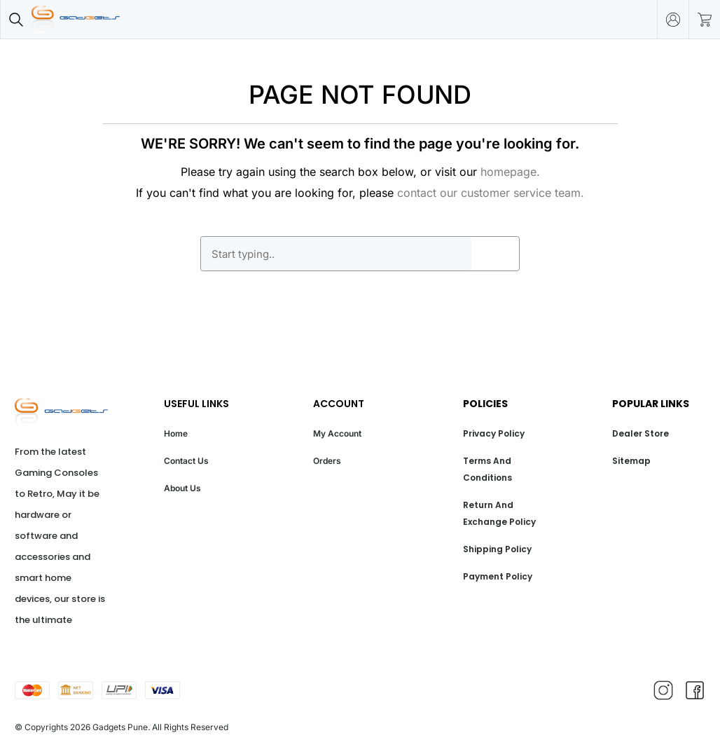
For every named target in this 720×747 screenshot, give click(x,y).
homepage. (510, 172)
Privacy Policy (494, 433)
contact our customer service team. (490, 193)
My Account (337, 433)
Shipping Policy (497, 549)
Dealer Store (640, 433)
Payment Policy (497, 576)
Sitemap (631, 461)
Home (176, 433)
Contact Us (186, 460)
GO (495, 254)
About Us (182, 488)
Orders (327, 460)
